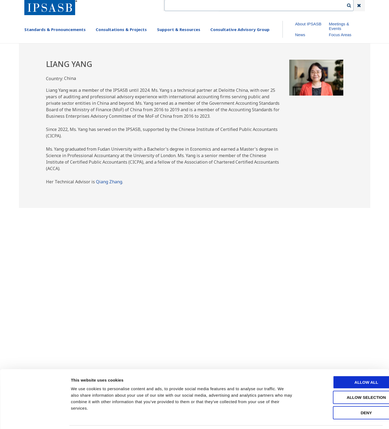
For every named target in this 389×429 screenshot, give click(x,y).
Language (273, 5)
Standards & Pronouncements (55, 29)
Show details (283, 418)
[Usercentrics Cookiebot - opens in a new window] (35, 418)
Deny (344, 395)
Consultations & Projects (121, 29)
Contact (248, 5)
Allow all (344, 364)
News (300, 34)
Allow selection (344, 379)
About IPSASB (308, 24)
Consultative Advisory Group (240, 29)
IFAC (228, 5)
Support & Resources (178, 29)
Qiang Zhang (109, 182)
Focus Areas (340, 34)
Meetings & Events (339, 26)
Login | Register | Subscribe (315, 5)
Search (351, 5)
